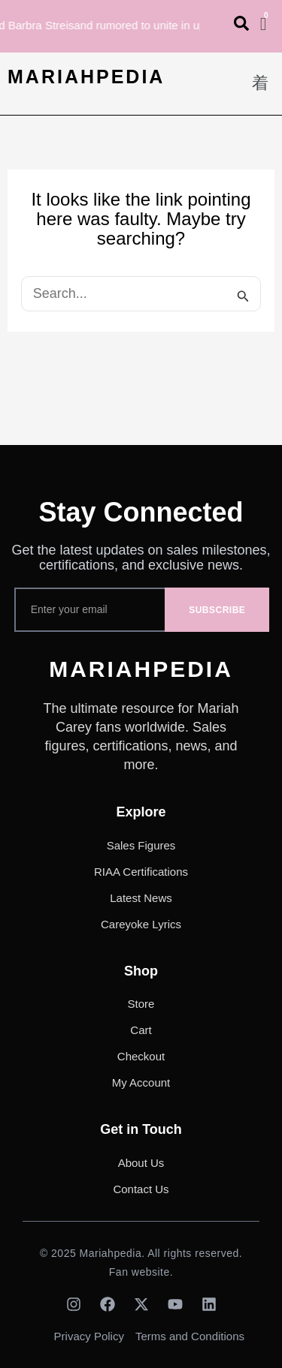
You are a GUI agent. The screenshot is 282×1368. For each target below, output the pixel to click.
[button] (260, 84)
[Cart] (263, 24)
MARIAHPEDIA (86, 76)
